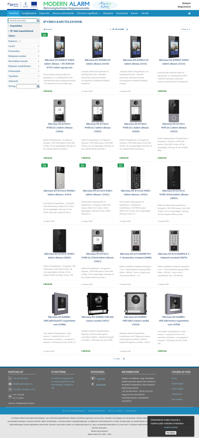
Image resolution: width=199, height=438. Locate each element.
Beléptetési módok (24, 55)
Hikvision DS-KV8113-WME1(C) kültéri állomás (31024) (59, 128)
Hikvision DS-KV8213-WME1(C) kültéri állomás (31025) (98, 128)
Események (122, 13)
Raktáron (14, 41)
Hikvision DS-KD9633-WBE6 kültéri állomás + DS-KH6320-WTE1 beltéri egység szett (59, 64)
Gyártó (24, 45)
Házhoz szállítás (115, 411)
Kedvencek (177, 394)
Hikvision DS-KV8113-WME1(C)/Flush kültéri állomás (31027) (97, 258)
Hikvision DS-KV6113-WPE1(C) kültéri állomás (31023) (174, 128)
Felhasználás (24, 70)
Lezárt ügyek (177, 389)
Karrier (134, 13)
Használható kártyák (24, 60)
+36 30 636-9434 (20, 378)
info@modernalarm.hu (23, 384)
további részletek (171, 427)
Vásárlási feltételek (96, 411)
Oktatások (108, 13)
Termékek (14, 13)
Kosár (174, 378)
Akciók (145, 13)
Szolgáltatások (29, 13)
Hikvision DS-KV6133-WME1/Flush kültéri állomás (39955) (174, 194)
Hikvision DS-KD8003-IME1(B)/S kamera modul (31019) (136, 321)
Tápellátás (24, 75)
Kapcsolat (44, 13)
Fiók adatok (177, 399)
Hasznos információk (63, 13)
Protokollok (24, 50)
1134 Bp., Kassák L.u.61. (24, 389)
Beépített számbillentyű (24, 65)
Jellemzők (24, 80)
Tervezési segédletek (88, 13)
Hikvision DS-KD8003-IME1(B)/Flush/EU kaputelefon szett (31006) (59, 321)
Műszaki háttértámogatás (73, 411)
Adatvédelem (131, 411)
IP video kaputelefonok (20, 30)
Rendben (171, 433)
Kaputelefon (15, 25)
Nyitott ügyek (177, 383)
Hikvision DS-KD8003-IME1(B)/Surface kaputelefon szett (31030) (174, 321)
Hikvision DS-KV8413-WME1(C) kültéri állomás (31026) (136, 128)
